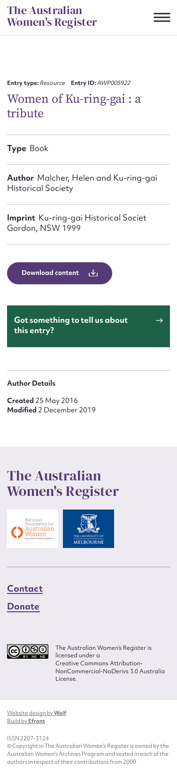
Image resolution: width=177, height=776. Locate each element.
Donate (23, 606)
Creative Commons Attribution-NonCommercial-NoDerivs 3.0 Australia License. (110, 671)
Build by (26, 721)
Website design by (36, 713)
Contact (25, 588)
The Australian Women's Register (52, 16)
